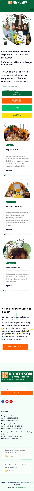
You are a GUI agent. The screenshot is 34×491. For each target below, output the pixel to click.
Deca (10, 145)
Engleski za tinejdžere (14, 206)
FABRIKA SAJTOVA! (20, 487)
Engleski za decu (12, 150)
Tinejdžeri (11, 202)
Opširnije (9, 170)
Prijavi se (10, 457)
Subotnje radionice (13, 268)
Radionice (11, 263)
